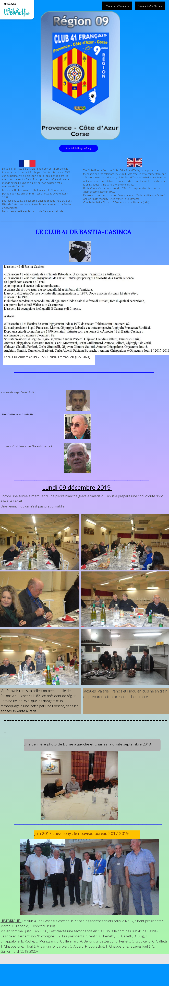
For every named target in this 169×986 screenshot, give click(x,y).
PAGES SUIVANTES (150, 5)
